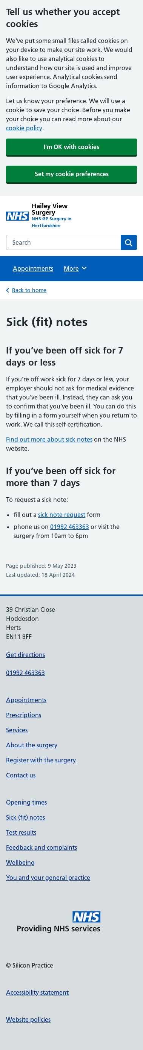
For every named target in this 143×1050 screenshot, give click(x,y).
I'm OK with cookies (71, 147)
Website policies (28, 1019)
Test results (21, 832)
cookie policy (24, 128)
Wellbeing (20, 862)
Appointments (33, 268)
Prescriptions (23, 715)
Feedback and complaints (41, 847)
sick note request (61, 514)
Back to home (29, 290)
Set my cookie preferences (72, 174)
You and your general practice (48, 877)
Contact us (20, 775)
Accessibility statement (37, 992)
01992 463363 (69, 526)
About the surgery (31, 745)
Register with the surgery (41, 760)
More (76, 268)
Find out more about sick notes (49, 439)
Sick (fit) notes (25, 817)
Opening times (26, 802)
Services (17, 730)
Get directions (25, 654)
